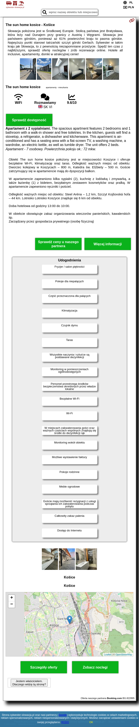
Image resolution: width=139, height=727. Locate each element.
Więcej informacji (108, 244)
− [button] (11, 604)
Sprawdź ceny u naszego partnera (58, 244)
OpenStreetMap (123, 654)
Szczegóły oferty (43, 667)
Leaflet (107, 654)
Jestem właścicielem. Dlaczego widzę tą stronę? (29, 682)
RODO (65, 722)
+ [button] (11, 598)
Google (63, 714)
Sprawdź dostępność (29, 120)
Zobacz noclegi (95, 667)
